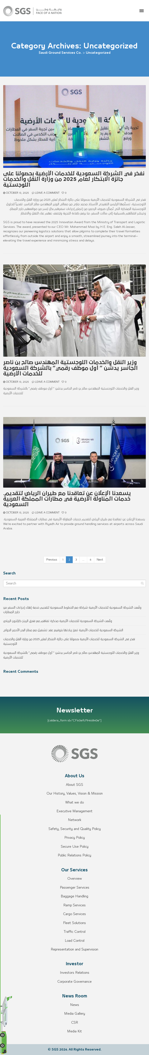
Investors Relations (74, 972)
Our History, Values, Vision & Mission (75, 793)
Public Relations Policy (74, 855)
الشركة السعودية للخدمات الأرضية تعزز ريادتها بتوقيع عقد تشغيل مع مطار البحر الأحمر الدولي (63, 630)
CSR (74, 1022)
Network (74, 819)
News (74, 1004)
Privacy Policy (74, 837)
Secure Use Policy (74, 846)
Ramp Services (74, 905)
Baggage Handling (74, 896)
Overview (74, 878)
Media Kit (74, 1031)
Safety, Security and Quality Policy (74, 828)
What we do (74, 802)
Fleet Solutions (74, 922)
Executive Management (74, 811)
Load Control (74, 940)
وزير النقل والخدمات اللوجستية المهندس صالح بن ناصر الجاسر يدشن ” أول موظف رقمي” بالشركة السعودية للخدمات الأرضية (70, 368)
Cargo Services (74, 914)
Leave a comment (47, 193)
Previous (51, 559)
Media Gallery (74, 1013)
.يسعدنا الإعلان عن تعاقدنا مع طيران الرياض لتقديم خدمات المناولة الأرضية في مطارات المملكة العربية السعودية (67, 499)
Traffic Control (74, 931)
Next (100, 559)
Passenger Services (74, 887)
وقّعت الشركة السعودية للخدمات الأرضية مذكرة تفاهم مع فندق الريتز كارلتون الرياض (57, 621)
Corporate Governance (74, 981)
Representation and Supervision (74, 949)
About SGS (74, 784)
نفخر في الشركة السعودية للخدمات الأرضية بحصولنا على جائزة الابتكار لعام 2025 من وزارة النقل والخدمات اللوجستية (73, 179)
